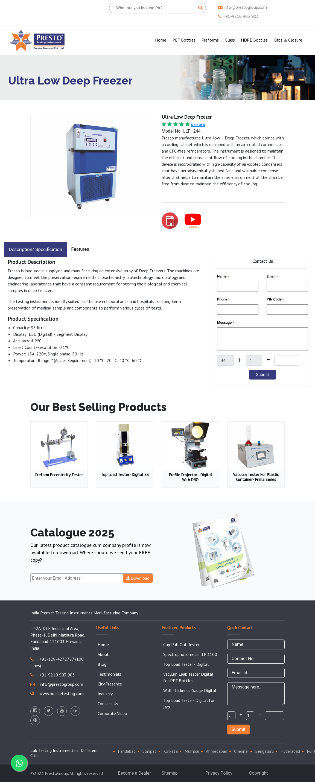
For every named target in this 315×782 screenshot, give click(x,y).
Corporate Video (112, 713)
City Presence (110, 684)
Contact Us (108, 703)
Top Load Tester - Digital (186, 664)
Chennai (241, 751)
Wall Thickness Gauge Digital (189, 690)
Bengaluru (264, 751)
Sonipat (149, 751)
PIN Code (275, 299)
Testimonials (109, 674)
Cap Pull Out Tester (181, 644)
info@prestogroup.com (242, 7)
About (103, 654)
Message (225, 322)
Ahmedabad (216, 751)
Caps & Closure (288, 40)
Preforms (210, 40)
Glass (230, 40)
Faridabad (127, 751)
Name (223, 276)
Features (80, 249)
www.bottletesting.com (57, 693)
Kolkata (170, 751)
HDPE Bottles (254, 40)
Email (272, 276)
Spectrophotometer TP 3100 (190, 654)
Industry (105, 693)
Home (161, 39)
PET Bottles (184, 40)
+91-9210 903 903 (238, 16)
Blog (102, 664)
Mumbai (192, 751)
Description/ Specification (35, 249)
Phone (223, 299)
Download (138, 578)
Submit (238, 729)
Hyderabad (290, 751)
